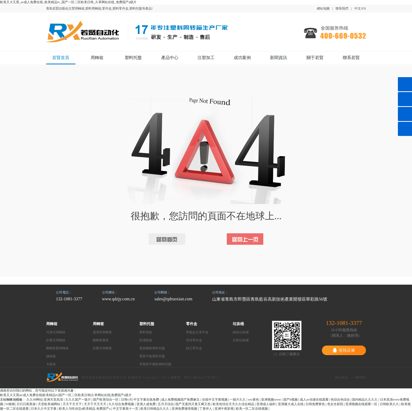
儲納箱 (51, 356)
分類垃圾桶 (241, 340)
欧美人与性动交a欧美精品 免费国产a (85, 408)
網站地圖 (323, 8)
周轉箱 (97, 57)
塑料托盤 (133, 57)
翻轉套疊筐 (101, 340)
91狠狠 (10, 404)
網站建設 (342, 377)
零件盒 (191, 324)
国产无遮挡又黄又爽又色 (193, 404)
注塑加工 (206, 57)
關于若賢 (315, 57)
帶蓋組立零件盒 (197, 332)
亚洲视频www (271, 399)
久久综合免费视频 (121, 404)
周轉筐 (98, 324)
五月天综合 (166, 404)
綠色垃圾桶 (241, 332)
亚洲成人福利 (266, 404)
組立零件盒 (194, 348)
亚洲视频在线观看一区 (361, 404)
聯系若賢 (351, 57)
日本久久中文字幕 (44, 408)
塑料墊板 (145, 332)
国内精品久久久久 (365, 399)
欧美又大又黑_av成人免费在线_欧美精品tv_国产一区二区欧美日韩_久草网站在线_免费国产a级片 (68, 2)
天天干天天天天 (95, 404)
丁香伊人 (206, 408)
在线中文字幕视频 (215, 399)
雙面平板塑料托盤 (152, 356)
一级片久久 (238, 399)
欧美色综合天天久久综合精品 (234, 404)
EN (364, 8)
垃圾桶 (238, 324)
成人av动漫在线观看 (314, 399)
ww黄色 (254, 399)
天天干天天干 (73, 404)
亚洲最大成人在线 (291, 404)
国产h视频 (290, 399)
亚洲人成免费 (146, 404)
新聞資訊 (278, 57)
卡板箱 (51, 364)
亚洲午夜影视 (225, 408)
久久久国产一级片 (78, 399)
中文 (357, 8)
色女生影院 (335, 404)
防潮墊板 (145, 340)
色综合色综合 (341, 399)
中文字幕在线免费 (147, 399)
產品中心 (169, 57)
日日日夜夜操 (27, 404)
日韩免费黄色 (316, 404)
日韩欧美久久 (390, 404)
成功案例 (242, 57)
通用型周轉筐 (102, 332)
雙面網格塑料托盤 (152, 348)
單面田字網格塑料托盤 (155, 364)
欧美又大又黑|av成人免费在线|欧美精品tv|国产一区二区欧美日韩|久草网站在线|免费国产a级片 (66, 395)
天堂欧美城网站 (49, 404)
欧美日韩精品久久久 (155, 408)
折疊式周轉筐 (102, 348)
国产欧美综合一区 (106, 399)
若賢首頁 (60, 57)
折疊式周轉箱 (55, 340)
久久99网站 (34, 399)
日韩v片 (126, 399)
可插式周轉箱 (55, 332)
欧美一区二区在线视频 (252, 408)
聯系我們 (342, 8)
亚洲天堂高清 (54, 399)
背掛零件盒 (194, 340)
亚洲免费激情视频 (185, 408)
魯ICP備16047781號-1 (201, 377)
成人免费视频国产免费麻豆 (180, 399)
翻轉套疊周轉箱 (57, 348)
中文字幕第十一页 (126, 408)
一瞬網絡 (359, 377)
